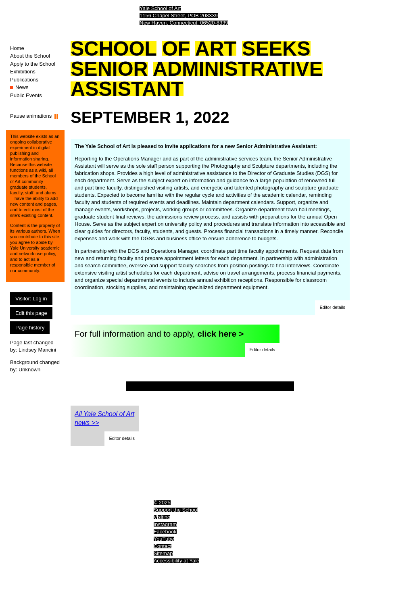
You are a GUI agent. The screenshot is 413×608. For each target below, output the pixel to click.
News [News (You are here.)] (22, 87)
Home (17, 48)
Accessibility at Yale (177, 561)
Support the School (176, 510)
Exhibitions (22, 72)
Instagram (165, 524)
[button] (332, 307)
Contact (163, 546)
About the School (30, 56)
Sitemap (163, 553)
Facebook (165, 532)
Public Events (26, 95)
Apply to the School (32, 64)
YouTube (164, 539)
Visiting (162, 517)
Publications (24, 80)
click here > (220, 333)
